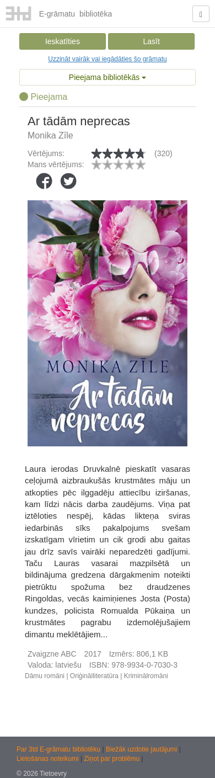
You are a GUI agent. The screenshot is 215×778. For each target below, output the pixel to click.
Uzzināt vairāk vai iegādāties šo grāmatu (107, 59)
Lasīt (151, 41)
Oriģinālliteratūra (94, 676)
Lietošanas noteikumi (48, 759)
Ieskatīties (62, 41)
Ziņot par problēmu (112, 759)
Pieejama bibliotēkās (107, 77)
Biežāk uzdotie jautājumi (142, 749)
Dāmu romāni (44, 676)
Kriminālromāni (146, 676)
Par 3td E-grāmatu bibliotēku (59, 749)
